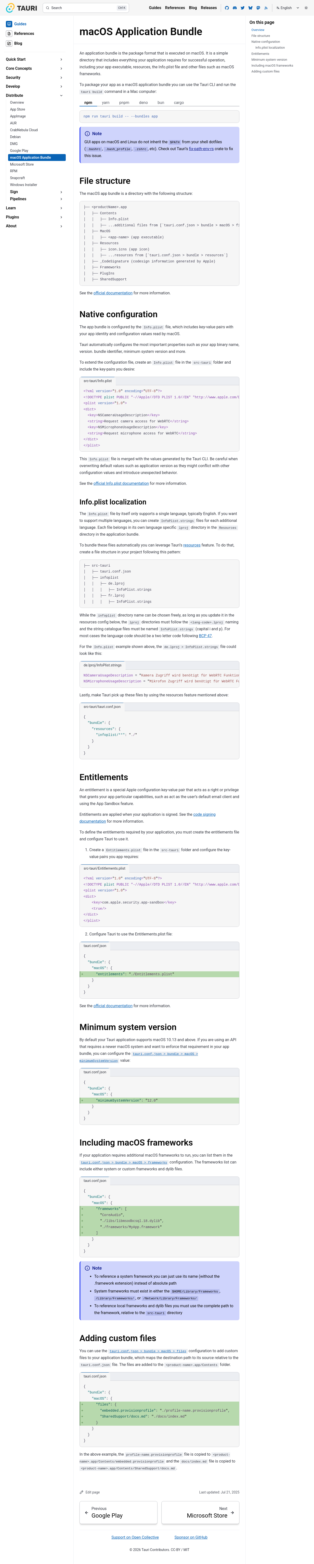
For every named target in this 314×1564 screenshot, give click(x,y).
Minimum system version (128, 1027)
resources (191, 545)
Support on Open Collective (135, 1537)
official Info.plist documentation (121, 483)
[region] (159, 243)
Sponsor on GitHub (190, 1537)
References (175, 7)
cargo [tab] (179, 102)
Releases (209, 7)
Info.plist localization (112, 502)
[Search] (86, 8)
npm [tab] (88, 102)
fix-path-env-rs (201, 148)
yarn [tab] (105, 102)
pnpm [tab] (124, 102)
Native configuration (118, 314)
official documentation (112, 293)
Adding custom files (117, 1338)
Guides (155, 7)
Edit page (89, 1492)
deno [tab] (143, 102)
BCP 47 (205, 635)
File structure (105, 181)
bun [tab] (161, 102)
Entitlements (103, 777)
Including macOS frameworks (136, 1143)
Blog (193, 7)
